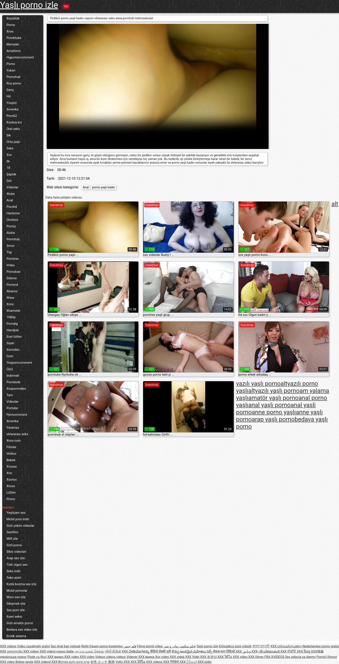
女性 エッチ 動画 (102, 662)
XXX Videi (192, 657)
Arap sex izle (15, 558)
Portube (12, 408)
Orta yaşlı (13, 142)
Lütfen (11, 492)
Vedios (11, 454)
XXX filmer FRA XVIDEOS (266, 657)
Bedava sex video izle (21, 630)
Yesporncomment (19, 363)
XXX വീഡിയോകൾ (266, 651)
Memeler (12, 44)
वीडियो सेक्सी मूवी (160, 651)
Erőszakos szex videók (235, 646)
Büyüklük (12, 18)
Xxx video (162, 657)
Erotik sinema (16, 636)
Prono (10, 499)
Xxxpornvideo (16, 389)
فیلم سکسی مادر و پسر (180, 646)
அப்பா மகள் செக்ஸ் (89, 651)
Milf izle (12, 539)
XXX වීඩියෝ (189, 662)
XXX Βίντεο (60, 662)
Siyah (10, 343)
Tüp (9, 252)
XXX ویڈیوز (244, 651)
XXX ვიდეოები (11, 651)
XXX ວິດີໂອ (138, 662)
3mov (10, 246)
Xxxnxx (11, 479)
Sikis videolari (16, 552)
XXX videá (177, 657)
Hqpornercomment (20, 57)
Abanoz (12, 291)
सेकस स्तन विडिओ (224, 651)
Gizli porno (14, 545)
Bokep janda (24, 662)
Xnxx (10, 31)
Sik (8, 135)
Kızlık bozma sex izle (21, 584)
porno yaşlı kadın (103, 187)
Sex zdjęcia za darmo (300, 657)
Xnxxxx (11, 467)
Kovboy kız (14, 122)
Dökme (11, 278)
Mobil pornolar (16, 591)
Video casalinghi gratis (33, 646)
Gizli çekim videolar (20, 526)
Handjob (12, 330)
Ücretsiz (12, 220)
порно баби (65, 651)
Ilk (8, 161)
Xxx (9, 155)
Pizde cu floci (36, 657)
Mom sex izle (16, 597)
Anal (9, 200)
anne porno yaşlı (274, 412)
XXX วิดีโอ (225, 657)
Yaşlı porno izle (29, 5)
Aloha (10, 233)
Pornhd (11, 207)
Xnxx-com (13, 441)
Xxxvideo (12, 350)
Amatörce (13, 51)
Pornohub (13, 77)
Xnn (9, 473)
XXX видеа (146, 657)
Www (10, 298)
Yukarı (11, 70)
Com (9, 356)
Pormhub (13, 239)
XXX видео (55, 657)
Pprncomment (16, 415)
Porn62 (11, 116)
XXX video (72, 657)
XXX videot (48, 651)
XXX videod (42, 662)
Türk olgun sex (16, 565)
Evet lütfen (14, 337)
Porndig (12, 324)
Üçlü (9, 369)
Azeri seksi (14, 617)
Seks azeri (13, 578)
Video (10, 265)
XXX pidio (205, 662)
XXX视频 (317, 651)
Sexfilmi (12, 532)
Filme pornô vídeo (150, 646)
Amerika (12, 109)
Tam (9, 395)
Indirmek (12, 376)
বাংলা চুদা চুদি (261, 646)
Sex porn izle (15, 610)
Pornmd (12, 285)
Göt (9, 181)
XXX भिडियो (171, 662)
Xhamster (13, 311)
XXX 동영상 (209, 657)
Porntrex (12, 259)
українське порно (13, 657)
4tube (10, 194)
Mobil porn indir (17, 519)
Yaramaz (12, 428)
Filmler (11, 447)
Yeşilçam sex (16, 513)
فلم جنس (129, 646)
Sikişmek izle (15, 604)
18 (8, 168)
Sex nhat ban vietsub (65, 646)
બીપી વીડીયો (113, 651)
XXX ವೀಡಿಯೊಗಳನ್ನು (136, 651)
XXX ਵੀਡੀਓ (288, 651)
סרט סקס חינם (79, 662)
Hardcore (13, 213)
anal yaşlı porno (269, 405)
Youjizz (11, 103)
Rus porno (13, 83)
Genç (10, 90)
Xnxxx (10, 486)
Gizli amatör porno (19, 623)
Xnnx (10, 304)
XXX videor (31, 651)
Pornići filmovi (327, 657)
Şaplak (11, 174)
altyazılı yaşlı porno (273, 390)
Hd (8, 96)
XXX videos (8, 646)
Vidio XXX (123, 662)
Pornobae (13, 272)
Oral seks (13, 129)
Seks (9, 148)
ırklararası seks (17, 434)
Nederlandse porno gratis (320, 646)
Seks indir (13, 571)
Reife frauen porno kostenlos (102, 646)
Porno (10, 25)
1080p (11, 317)
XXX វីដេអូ (304, 651)
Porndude (13, 382)
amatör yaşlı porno (273, 397)
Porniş (11, 226)
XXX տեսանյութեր (286, 646)
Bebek (10, 460)
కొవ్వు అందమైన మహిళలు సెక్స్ (192, 651)
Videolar (12, 187)
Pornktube (13, 38)
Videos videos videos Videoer (116, 657)
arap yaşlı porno (273, 419)
